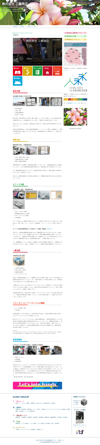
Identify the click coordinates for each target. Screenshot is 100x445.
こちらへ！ (49, 229)
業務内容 (15, 26)
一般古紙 (43, 409)
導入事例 (47, 423)
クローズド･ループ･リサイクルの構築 (56, 409)
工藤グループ (20, 401)
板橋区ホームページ (73, 103)
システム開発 (24, 423)
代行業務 (59, 417)
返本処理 (23, 409)
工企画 (18, 421)
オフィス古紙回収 (30, 411)
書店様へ (39, 429)
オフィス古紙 (36, 409)
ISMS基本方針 (46, 403)
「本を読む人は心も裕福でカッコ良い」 (76, 402)
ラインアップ (25, 429)
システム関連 (40, 423)
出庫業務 (29, 417)
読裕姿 (53, 403)
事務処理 (46, 417)
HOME (18, 429)
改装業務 (35, 417)
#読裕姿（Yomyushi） (79, 396)
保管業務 (41, 417)
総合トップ (18, 403)
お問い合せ (39, 403)
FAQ (52, 423)
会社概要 (33, 429)
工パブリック (21, 427)
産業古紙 (29, 409)
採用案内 (32, 403)
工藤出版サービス (21, 415)
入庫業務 (23, 417)
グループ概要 (25, 403)
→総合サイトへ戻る (31, 26)
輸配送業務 (53, 417)
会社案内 (22, 26)
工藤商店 (18, 407)
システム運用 (32, 423)
